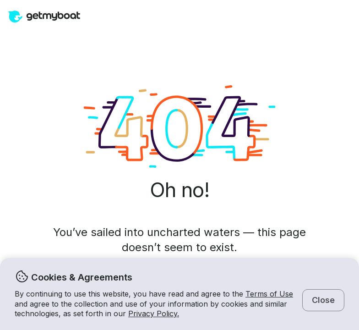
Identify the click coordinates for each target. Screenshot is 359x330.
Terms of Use (269, 293)
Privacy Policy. (153, 313)
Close (323, 300)
